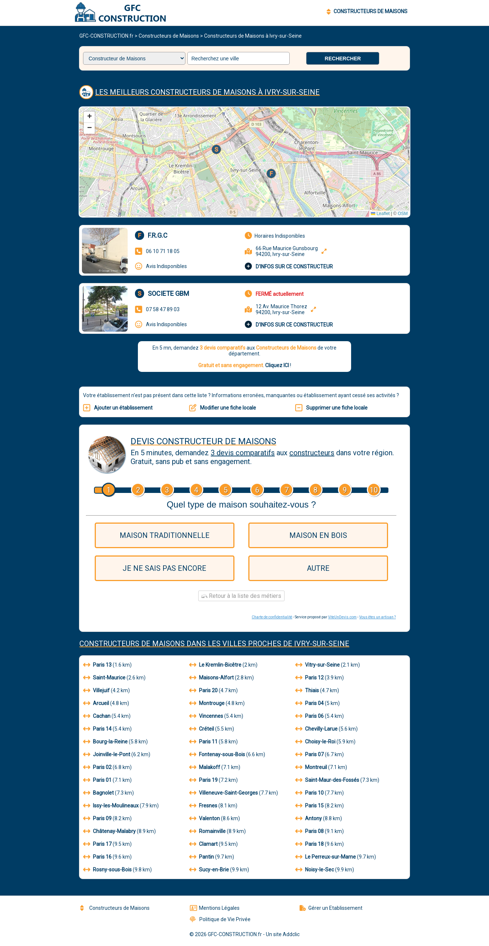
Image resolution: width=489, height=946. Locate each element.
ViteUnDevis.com (342, 617)
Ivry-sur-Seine (321, 643)
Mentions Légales (215, 908)
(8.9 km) (119, 831)
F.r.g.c (158, 235)
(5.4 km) (107, 716)
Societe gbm (168, 293)
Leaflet (380, 213)
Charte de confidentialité (272, 617)
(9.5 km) (107, 844)
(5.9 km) (325, 741)
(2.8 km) (221, 677)
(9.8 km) (117, 869)
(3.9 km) (319, 677)
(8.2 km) (319, 805)
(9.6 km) (319, 844)
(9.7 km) (211, 856)
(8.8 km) (318, 818)
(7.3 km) (337, 780)
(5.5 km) (211, 728)
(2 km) (223, 664)
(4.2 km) (106, 690)
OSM (402, 213)
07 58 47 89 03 (163, 309)
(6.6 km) (227, 754)
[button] (271, 174)
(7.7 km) (233, 792)
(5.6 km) (326, 728)
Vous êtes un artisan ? (377, 617)
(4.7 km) (213, 690)
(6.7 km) (319, 754)
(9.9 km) (219, 869)
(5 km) (317, 703)
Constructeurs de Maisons (169, 36)
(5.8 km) (115, 741)
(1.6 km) (107, 664)
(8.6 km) (214, 818)
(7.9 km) (121, 805)
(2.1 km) (327, 664)
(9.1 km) (319, 831)
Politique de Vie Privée (220, 919)
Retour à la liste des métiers (241, 595)
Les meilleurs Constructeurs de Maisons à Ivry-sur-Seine (207, 92)
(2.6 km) (114, 677)
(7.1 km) (214, 767)
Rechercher (343, 58)
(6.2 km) (116, 754)
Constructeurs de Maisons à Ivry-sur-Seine (253, 36)
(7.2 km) (213, 780)
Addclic (291, 934)
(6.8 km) (107, 767)
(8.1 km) (213, 805)
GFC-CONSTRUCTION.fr (106, 36)
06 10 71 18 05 (163, 251)
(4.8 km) (106, 703)
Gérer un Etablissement (331, 908)
